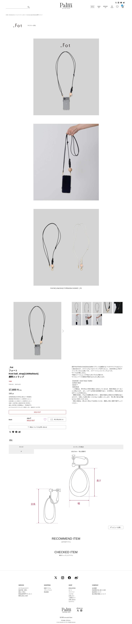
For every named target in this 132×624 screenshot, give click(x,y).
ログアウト (71, 601)
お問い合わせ (72, 599)
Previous (11, 331)
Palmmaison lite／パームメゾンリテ (15, 14)
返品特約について (96, 592)
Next (63, 331)
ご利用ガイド (72, 597)
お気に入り (71, 595)
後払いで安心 (22, 592)
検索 (28, 7)
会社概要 (94, 588)
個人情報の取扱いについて (99, 594)
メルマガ (71, 594)
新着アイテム (47, 588)
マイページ (71, 592)
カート (70, 590)
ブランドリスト (48, 590)
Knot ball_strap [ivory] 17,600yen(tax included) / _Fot (66, 288)
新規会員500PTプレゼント (25, 594)
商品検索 (46, 592)
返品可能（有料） (23, 590)
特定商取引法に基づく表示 (99, 590)
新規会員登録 (72, 588)
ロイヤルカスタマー (24, 588)
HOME (7, 14)
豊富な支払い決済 (23, 595)
